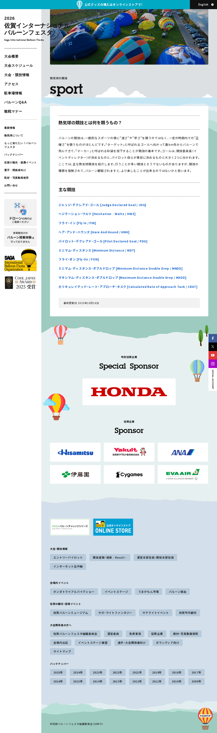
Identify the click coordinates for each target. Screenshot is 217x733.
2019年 (157, 672)
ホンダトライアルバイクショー (74, 592)
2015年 (78, 681)
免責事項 (135, 634)
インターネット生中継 (68, 566)
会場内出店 (60, 643)
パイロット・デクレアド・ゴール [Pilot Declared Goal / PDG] (103, 241)
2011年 (157, 681)
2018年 (176, 672)
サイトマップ (62, 651)
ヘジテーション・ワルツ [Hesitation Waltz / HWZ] (97, 214)
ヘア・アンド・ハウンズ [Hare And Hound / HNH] (94, 232)
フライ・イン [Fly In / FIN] (77, 223)
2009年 (196, 681)
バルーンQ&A (15, 102)
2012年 (137, 681)
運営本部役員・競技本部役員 (155, 557)
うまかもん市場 (148, 592)
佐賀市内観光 (188, 613)
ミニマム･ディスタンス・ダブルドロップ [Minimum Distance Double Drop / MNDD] (120, 268)
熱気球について (13, 135)
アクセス (11, 84)
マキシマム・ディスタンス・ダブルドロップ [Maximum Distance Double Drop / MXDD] (122, 277)
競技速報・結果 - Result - (110, 557)
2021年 (137, 672)
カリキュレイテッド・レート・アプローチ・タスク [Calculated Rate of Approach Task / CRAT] (128, 286)
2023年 (97, 672)
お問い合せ (11, 185)
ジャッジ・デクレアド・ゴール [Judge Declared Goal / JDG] (102, 205)
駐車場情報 (13, 93)
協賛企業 (157, 634)
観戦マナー (13, 111)
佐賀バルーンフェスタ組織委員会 (75, 634)
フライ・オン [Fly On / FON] (78, 259)
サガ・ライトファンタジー (115, 613)
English (203, 4)
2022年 (117, 672)
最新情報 (9, 127)
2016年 (58, 681)
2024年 (78, 672)
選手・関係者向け (15, 170)
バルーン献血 (177, 592)
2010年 (176, 681)
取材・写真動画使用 (16, 177)
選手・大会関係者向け (132, 643)
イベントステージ (116, 592)
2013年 (117, 681)
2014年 (97, 681)
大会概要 (11, 56)
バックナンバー (13, 154)
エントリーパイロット (68, 557)
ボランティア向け (167, 643)
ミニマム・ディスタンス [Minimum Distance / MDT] (96, 250)
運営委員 (113, 634)
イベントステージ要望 (92, 643)
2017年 (196, 672)
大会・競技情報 (16, 75)
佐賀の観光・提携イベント (20, 162)
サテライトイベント (155, 613)
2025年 (58, 672)
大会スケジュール (18, 65)
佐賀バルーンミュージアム (70, 613)
